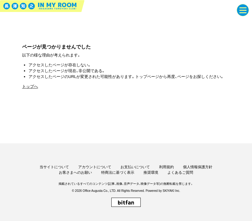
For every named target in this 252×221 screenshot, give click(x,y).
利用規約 (166, 167)
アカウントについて (94, 167)
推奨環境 (150, 172)
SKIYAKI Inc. (171, 190)
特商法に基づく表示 (117, 172)
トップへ (30, 86)
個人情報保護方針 (197, 167)
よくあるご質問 (180, 172)
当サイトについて (54, 167)
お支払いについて (135, 167)
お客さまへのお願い (75, 172)
